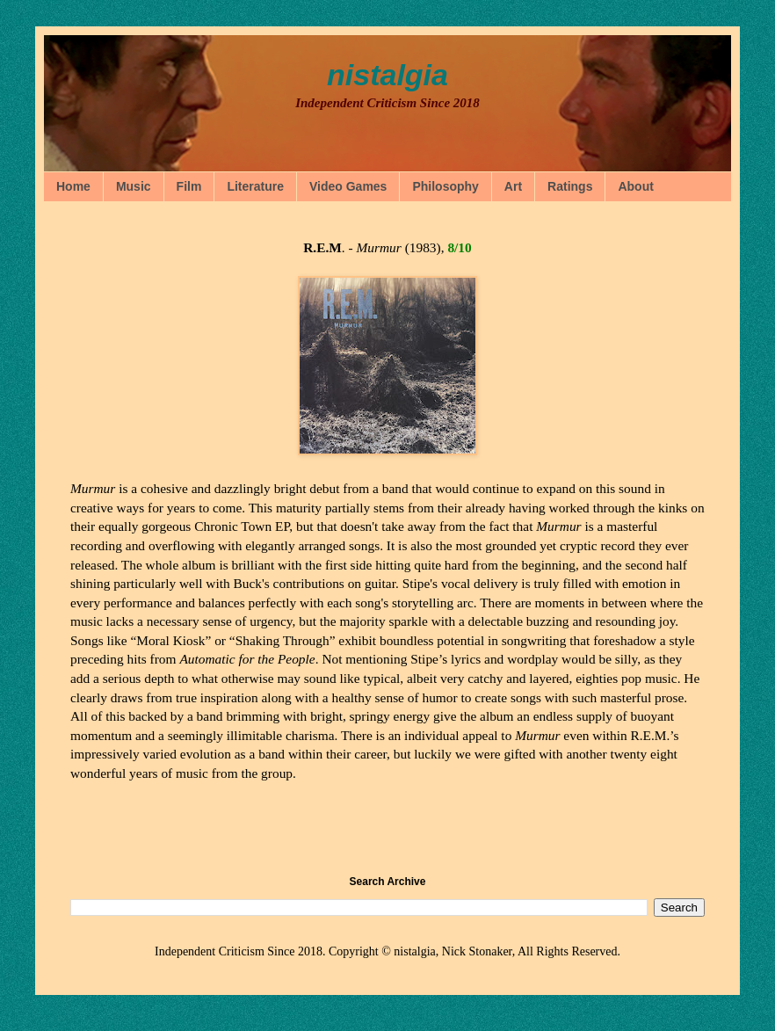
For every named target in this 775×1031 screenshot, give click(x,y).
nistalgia (387, 74)
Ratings (569, 186)
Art (513, 186)
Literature (255, 186)
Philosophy (445, 186)
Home (73, 186)
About (635, 186)
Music (133, 186)
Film (189, 186)
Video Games (348, 186)
